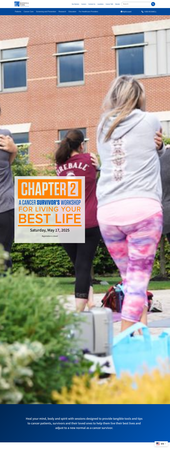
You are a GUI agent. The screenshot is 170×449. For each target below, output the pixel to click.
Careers (83, 4)
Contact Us (91, 4)
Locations (100, 4)
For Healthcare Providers (88, 11)
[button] (153, 4)
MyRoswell (127, 11)
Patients (18, 11)
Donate (117, 4)
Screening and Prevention (46, 11)
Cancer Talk (109, 4)
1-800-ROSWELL (150, 11)
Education (72, 11)
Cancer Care (29, 11)
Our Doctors (75, 4)
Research (62, 11)
